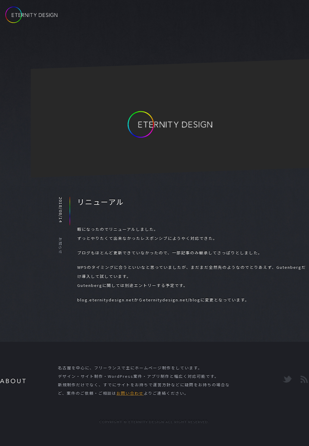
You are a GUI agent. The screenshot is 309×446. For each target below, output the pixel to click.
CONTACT (266, 17)
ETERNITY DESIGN (31, 15)
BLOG (187, 17)
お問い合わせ (130, 393)
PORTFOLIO (224, 17)
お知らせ (60, 245)
